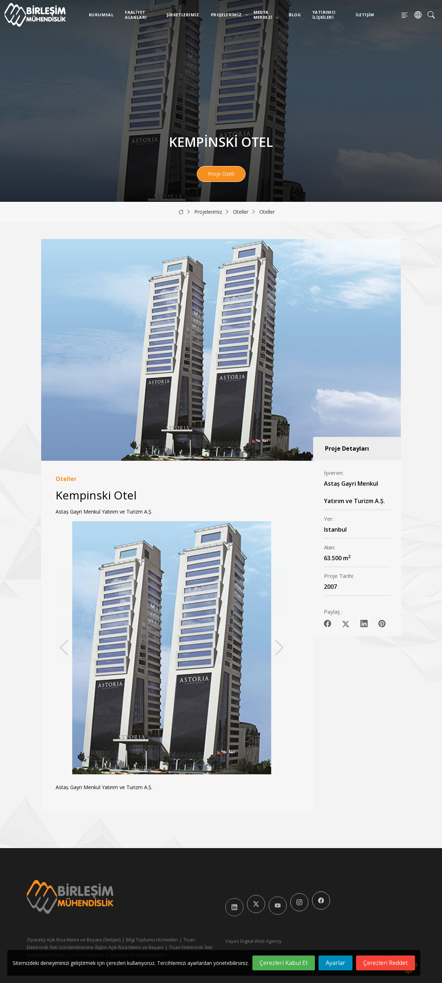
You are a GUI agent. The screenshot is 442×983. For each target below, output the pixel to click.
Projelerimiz (228, 14)
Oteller (240, 211)
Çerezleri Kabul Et (284, 963)
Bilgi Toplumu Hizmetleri (152, 939)
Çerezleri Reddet (385, 963)
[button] (279, 648)
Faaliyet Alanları (136, 14)
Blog (295, 14)
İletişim (365, 14)
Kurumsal (101, 14)
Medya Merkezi (267, 14)
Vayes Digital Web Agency (253, 941)
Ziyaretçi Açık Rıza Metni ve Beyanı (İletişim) (74, 939)
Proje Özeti (221, 173)
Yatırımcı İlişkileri (324, 14)
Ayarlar (335, 963)
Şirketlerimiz (182, 14)
